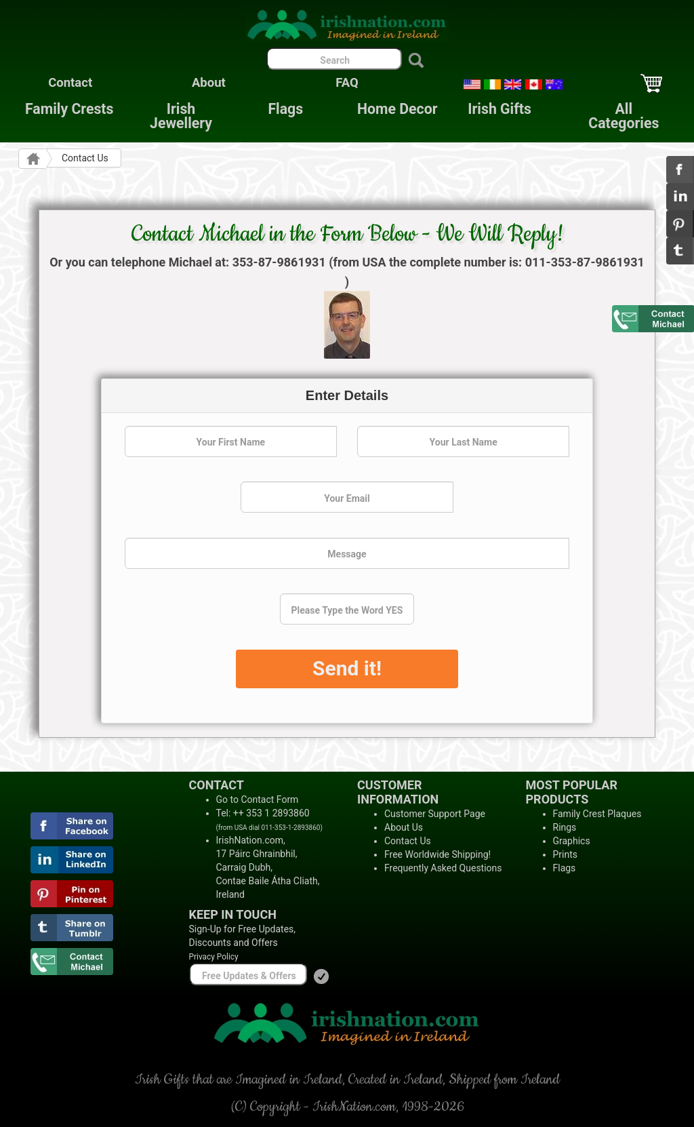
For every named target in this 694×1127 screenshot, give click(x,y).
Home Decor (397, 108)
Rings (565, 827)
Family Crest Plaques (597, 813)
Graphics (571, 840)
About (209, 82)
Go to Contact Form (257, 799)
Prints (565, 854)
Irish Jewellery (181, 116)
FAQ (347, 82)
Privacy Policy (214, 957)
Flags (275, 108)
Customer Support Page (434, 813)
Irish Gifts (499, 108)
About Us (403, 827)
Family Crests (69, 108)
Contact (70, 82)
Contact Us (407, 840)
